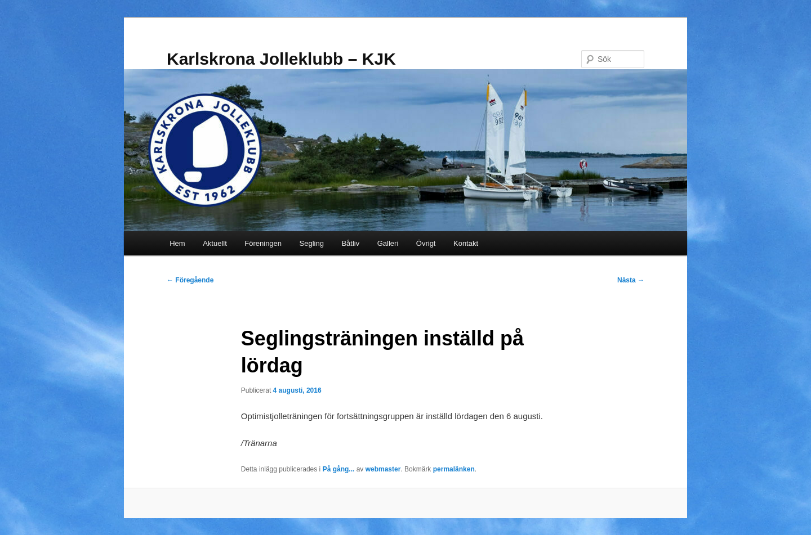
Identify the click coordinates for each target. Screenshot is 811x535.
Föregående (190, 280)
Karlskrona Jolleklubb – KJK (281, 59)
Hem (177, 243)
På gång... (339, 469)
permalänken (454, 469)
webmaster (383, 469)
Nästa (630, 280)
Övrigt (426, 243)
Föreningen (263, 243)
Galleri (388, 243)
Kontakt (465, 243)
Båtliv (350, 243)
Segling (312, 243)
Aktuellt (215, 243)
